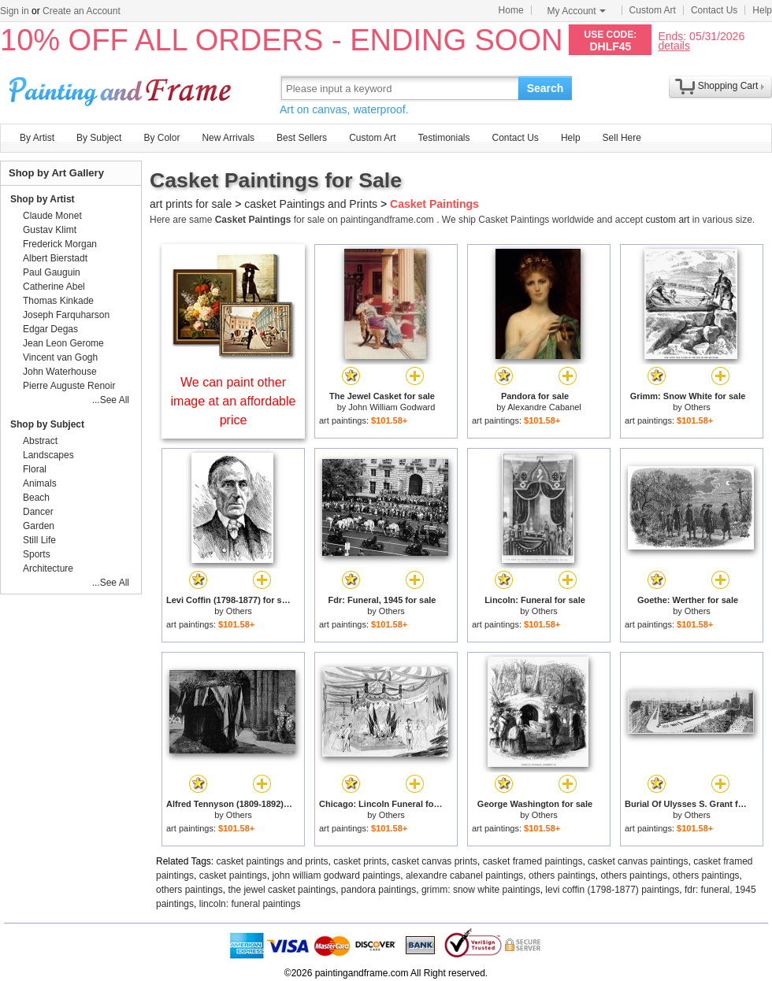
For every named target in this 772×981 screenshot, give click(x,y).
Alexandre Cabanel (544, 407)
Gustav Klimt (49, 229)
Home (511, 10)
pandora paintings (378, 889)
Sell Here (622, 137)
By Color (161, 137)
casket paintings (233, 875)
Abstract (40, 440)
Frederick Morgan (60, 244)
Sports (36, 554)
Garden (38, 525)
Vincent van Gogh (60, 357)
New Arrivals (228, 137)
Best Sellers (302, 137)
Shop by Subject (47, 424)
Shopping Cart (728, 85)
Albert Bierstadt (55, 258)
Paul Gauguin (51, 272)
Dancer (38, 511)
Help (762, 10)
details (673, 45)
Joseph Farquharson (66, 314)
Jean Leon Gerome (63, 343)
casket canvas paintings (638, 861)
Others (698, 407)
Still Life (39, 540)
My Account (576, 11)
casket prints (359, 861)
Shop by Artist (42, 199)
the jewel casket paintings (282, 889)
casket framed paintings (533, 861)
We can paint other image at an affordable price (233, 401)
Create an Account (82, 11)
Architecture (48, 568)
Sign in (14, 11)
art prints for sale (191, 204)
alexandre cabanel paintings (464, 875)
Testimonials (444, 137)
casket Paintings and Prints (310, 204)
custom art (667, 219)
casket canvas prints (434, 861)
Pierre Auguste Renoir (69, 385)
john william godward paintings (336, 875)
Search (545, 88)
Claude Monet (52, 215)
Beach (36, 497)
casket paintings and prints (272, 861)
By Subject (98, 137)
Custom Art (652, 10)
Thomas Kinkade (58, 300)
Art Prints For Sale (122, 87)
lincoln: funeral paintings (250, 903)
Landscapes (48, 455)
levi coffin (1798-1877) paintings (612, 889)
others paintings (562, 875)
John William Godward (391, 407)
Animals (40, 483)
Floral (34, 469)
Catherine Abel (54, 286)
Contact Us (714, 10)
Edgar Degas (50, 329)
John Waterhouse (60, 371)
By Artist (37, 137)
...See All (110, 399)
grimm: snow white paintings (480, 889)
